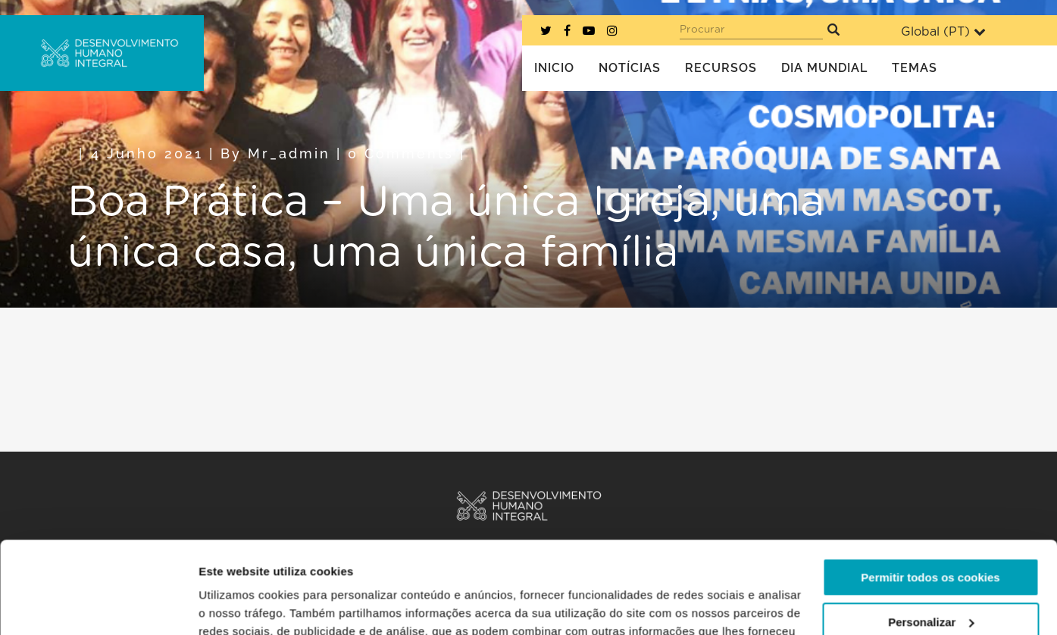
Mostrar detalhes (245, 605)
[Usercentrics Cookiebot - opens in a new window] (98, 605)
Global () (943, 31)
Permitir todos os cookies (930, 491)
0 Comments (401, 153)
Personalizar (931, 535)
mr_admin (289, 153)
